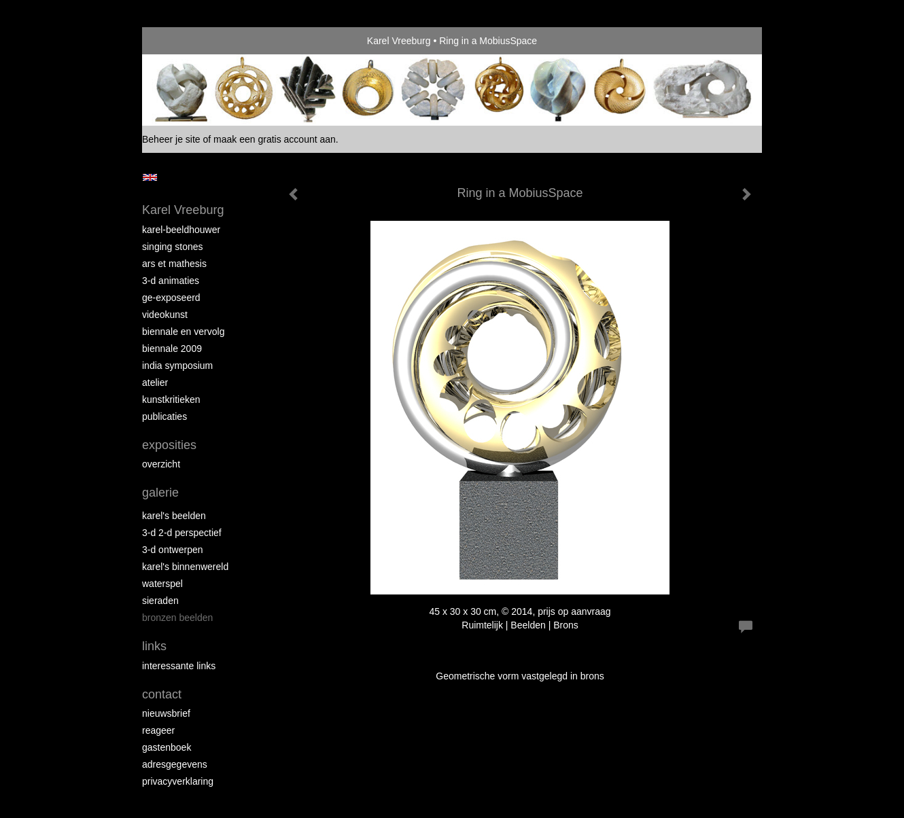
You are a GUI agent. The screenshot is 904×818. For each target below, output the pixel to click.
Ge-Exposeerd (171, 297)
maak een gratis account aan (274, 139)
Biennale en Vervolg (183, 331)
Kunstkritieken (171, 399)
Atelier (155, 382)
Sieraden (160, 600)
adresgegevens (174, 764)
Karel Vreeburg (399, 40)
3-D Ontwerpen (172, 549)
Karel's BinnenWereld (185, 566)
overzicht (161, 464)
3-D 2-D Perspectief (182, 532)
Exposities (169, 445)
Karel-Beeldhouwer (181, 229)
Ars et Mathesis (174, 263)
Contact (161, 694)
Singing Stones (172, 246)
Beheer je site (171, 139)
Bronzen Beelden (177, 617)
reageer (158, 730)
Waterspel (162, 583)
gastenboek (166, 747)
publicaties (164, 416)
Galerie (160, 492)
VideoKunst (165, 314)
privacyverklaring (177, 781)
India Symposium (177, 365)
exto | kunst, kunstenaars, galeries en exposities (180, 40)
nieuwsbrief (166, 713)
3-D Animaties (170, 280)
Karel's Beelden (174, 515)
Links (154, 646)
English (150, 177)
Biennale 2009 (172, 348)
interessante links (178, 665)
